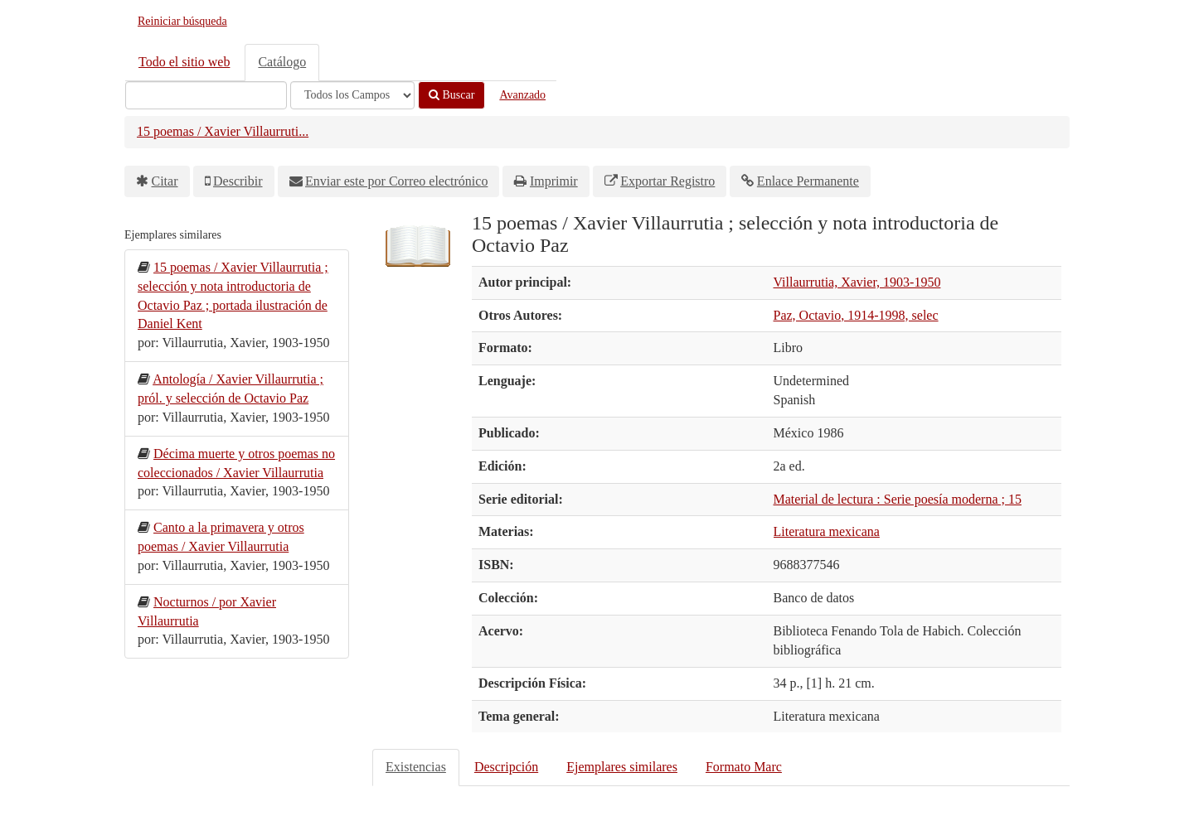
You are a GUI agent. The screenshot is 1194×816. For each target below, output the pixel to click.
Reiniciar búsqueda (182, 21)
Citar (165, 181)
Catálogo (282, 62)
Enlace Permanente (808, 181)
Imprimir (554, 181)
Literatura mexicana (827, 531)
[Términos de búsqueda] (206, 95)
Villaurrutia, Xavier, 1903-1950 (857, 282)
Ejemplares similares (621, 767)
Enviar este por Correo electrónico (396, 181)
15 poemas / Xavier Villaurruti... (222, 131)
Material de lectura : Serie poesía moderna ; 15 (898, 499)
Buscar (451, 95)
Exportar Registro (667, 181)
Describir (238, 181)
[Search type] (352, 95)
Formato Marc (744, 767)
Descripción (506, 767)
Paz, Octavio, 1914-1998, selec (856, 315)
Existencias (416, 767)
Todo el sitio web (184, 62)
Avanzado (522, 95)
